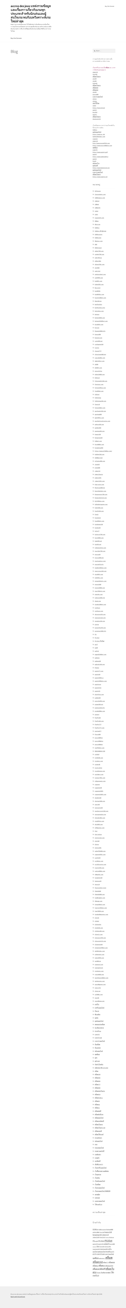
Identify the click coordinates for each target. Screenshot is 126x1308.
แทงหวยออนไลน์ (100, 1201)
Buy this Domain (109, 6)
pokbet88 (98, 698)
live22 (94, 161)
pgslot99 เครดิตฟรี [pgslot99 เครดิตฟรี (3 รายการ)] (103, 1244)
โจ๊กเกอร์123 (98, 1204)
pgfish (97, 651)
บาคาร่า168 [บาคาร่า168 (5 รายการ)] (100, 1254)
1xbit (96, 214)
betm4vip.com (99, 311)
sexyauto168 (99, 808)
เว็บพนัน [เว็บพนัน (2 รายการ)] (98, 1272)
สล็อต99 (97, 1101)
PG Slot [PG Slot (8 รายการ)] (101, 1241)
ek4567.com (98, 368)
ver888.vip (98, 961)
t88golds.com (99, 874)
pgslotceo (98, 684)
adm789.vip (98, 258)
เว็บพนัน (97, 1178)
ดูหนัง (96, 1018)
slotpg (95, 101)
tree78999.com (99, 911)
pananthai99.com (100, 628)
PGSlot (97, 668)
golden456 (98, 428)
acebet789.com (99, 254)
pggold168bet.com (100, 654)
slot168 (95, 74)
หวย (96, 1144)
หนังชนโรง (96, 163)
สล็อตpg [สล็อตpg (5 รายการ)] (95, 1266)
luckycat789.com (100, 534)
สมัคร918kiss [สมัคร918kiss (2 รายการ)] (102, 1258)
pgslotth (97, 691)
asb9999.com (99, 278)
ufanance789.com (100, 938)
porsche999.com (100, 701)
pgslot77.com (99, 671)
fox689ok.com (99, 391)
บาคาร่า (95, 150)
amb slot (97, 271)
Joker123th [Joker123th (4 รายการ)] (96, 1237)
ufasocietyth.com (100, 941)
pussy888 (95, 94)
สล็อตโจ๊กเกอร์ (99, 1134)
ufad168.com (99, 928)
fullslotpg (98, 398)
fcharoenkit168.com (101, 381)
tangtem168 (98, 878)
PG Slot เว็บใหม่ (99, 641)
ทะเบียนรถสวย (99, 1028)
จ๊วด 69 (97, 1011)
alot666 (97, 268)
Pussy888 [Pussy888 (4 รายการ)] (112, 1244)
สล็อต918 (97, 1094)
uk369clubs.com (100, 951)
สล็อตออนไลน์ (99, 1118)
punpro (97, 714)
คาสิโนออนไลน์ (99, 1008)
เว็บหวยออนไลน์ (100, 1188)
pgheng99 (98, 661)
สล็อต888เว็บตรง (100, 1091)
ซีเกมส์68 (97, 1014)
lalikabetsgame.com (101, 504)
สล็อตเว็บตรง (97, 76)
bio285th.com (99, 324)
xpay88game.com (100, 984)
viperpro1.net (99, 964)
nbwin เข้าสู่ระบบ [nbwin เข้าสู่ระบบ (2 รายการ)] (110, 1237)
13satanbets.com (100, 194)
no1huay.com (99, 611)
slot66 (94, 81)
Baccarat (97, 288)
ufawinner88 (98, 944)
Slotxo (97, 844)
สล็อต (96, 1071)
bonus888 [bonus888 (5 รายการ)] (109, 1229)
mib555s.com (99, 578)
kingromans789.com (101, 494)
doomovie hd (97, 119)
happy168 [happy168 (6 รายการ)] (108, 1232)
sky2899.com (99, 824)
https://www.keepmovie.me (101, 168)
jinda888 (97, 468)
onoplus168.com (100, 621)
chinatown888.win (100, 354)
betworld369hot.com (101, 321)
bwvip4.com (98, 338)
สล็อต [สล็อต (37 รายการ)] (109, 1258)
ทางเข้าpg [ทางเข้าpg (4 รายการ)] (109, 1252)
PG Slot (97, 638)
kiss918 (95, 112)
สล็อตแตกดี (98, 1131)
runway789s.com (100, 778)
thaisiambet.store (100, 888)
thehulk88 (98, 891)
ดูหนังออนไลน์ (97, 132)
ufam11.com (99, 934)
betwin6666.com (100, 318)
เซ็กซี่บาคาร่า (99, 1164)
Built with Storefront (18, 1297)
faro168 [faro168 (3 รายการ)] (102, 1232)
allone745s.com (99, 264)
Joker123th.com (100, 481)
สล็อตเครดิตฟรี (99, 1121)
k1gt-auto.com (99, 484)
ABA (96, 244)
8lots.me (97, 224)
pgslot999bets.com (101, 681)
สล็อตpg (97, 1104)
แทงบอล (97, 1198)
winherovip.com (100, 981)
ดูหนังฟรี (95, 166)
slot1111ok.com (100, 838)
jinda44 (95, 83)
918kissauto (98, 234)
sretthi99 (97, 858)
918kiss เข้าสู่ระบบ (100, 231)
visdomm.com (99, 971)
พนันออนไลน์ (99, 1051)
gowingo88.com (100, 431)
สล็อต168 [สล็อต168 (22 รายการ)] (98, 1262)
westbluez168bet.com (101, 978)
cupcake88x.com (100, 358)
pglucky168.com (100, 664)
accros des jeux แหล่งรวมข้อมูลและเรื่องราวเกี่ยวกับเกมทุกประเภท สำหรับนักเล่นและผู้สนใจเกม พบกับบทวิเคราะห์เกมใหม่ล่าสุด (31, 13)
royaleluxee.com (100, 771)
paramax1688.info (100, 631)
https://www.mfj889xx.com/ (103, 451)
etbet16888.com (100, 374)
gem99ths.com (99, 418)
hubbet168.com (99, 454)
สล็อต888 (95, 88)
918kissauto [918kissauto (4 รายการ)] (102, 1229)
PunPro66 (98, 718)
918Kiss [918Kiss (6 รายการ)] (95, 1229)
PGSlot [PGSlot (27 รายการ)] (108, 1240)
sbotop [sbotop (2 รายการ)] (94, 1246)
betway (97, 314)
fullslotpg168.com (100, 401)
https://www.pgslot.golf (100, 152)
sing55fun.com (99, 821)
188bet (97, 204)
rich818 (97, 754)
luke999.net (98, 541)
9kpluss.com (99, 241)
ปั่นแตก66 (98, 1048)
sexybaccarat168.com (101, 811)
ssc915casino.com (100, 864)
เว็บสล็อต (97, 1184)
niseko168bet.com (100, 604)
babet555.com (99, 284)
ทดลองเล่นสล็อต (100, 1024)
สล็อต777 (97, 1084)
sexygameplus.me (100, 814)
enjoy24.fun (98, 371)
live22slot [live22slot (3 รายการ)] (103, 1237)
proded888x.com (100, 711)
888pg (96, 221)
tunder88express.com (101, 914)
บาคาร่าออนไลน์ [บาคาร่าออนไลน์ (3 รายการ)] (109, 1254)
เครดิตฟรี (98, 1161)
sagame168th (99, 791)
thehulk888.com (100, 894)
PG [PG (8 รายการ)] (94, 1241)
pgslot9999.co (99, 678)
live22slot (98, 518)
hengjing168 (98, 438)
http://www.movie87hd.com (101, 143)
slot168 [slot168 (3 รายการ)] (102, 1246)
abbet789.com (99, 251)
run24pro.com (99, 774)
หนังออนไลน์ (98, 1141)
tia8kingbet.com (100, 898)
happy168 (98, 434)
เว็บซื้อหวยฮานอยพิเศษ (102, 1171)
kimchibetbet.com (100, 491)
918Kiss (97, 228)
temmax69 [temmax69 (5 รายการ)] (103, 1249)
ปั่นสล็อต (97, 1044)
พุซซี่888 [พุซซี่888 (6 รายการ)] (96, 1258)
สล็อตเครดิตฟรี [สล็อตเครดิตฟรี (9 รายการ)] (99, 1269)
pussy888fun (99, 738)
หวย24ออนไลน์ (99, 1148)
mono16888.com (100, 588)
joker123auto (99, 474)
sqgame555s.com (100, 854)
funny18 (97, 404)
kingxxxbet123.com (101, 498)
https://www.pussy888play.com (102, 145)
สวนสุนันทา (98, 1138)
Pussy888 (98, 734)
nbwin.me (98, 601)
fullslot (97, 394)
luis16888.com (99, 538)
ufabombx (98, 924)
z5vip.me (97, 991)
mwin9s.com (99, 594)
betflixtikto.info (100, 308)
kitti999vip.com (99, 501)
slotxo (95, 99)
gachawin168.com (100, 411)
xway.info (98, 988)
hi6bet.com (98, 441)
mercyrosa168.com (100, 571)
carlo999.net (98, 341)
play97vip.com (99, 694)
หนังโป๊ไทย (96, 103)
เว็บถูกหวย (98, 1174)
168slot (97, 201)
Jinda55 (97, 464)
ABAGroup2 (98, 248)
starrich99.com (99, 868)
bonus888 (98, 334)
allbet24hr (98, 261)
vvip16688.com (99, 974)
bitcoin (97, 328)
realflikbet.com (99, 748)
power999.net (99, 704)
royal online (98, 768)
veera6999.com (99, 958)
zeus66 (97, 998)
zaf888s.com (99, 994)
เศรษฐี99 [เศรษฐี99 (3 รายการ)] (108, 1272)
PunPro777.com (99, 728)
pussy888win (99, 744)
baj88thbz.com (99, 294)
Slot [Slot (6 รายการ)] (98, 1246)
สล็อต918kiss (99, 1098)
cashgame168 (99, 344)
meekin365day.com (101, 568)
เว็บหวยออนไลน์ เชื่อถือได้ (102, 1191)
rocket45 (97, 764)
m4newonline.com (100, 548)
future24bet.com (100, 408)
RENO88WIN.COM (100, 751)
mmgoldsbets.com (100, 581)
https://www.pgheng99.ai (100, 157)
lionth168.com (99, 511)
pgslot (95, 110)
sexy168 (97, 804)
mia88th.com (99, 574)
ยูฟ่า (96, 1058)
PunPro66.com (99, 721)
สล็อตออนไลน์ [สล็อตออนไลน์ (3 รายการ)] (109, 1266)
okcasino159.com (100, 614)
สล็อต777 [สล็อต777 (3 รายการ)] (105, 1262)
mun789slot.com (100, 591)
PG (95, 634)
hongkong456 (99, 448)
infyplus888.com (100, 461)
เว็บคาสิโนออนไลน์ (100, 1168)
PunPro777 (98, 724)
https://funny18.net (99, 108)
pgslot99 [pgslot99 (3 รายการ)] (95, 1244)
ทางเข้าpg (98, 1031)
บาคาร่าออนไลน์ (98, 97)
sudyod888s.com (100, 871)
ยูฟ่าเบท (97, 1061)
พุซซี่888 (95, 148)
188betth (97, 208)
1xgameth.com (99, 218)
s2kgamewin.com (100, 781)
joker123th (98, 478)
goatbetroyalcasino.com (102, 421)
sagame (95, 139)
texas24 (97, 884)
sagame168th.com (100, 794)
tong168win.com (100, 904)
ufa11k (97, 918)
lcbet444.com (99, 508)
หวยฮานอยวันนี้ (99, 1151)
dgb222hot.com (99, 361)
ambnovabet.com (100, 274)
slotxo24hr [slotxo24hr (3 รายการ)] (108, 1246)
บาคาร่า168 (98, 1038)
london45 (98, 528)
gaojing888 (98, 414)
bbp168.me (98, 301)
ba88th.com (98, 281)
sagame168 (98, 788)
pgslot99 (97, 674)
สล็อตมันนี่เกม (99, 1114)
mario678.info (99, 564)
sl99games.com (99, 828)
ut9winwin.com (99, 954)
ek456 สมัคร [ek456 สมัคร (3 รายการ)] (96, 1232)
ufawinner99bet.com (101, 948)
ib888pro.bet (99, 458)
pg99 (96, 648)
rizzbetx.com (99, 761)
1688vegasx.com (100, 198)
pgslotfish (98, 688)
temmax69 (98, 881)
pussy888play (99, 741)
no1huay (97, 608)
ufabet (97, 921)
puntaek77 (98, 731)
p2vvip (97, 624)
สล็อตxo (97, 1108)
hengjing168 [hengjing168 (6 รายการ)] (97, 1235)
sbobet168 (98, 798)
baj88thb (97, 291)
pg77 (96, 644)
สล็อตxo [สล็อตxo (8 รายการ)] (102, 1266)
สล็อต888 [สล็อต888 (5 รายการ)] (112, 1262)
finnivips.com (99, 384)
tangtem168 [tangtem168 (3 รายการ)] (96, 1249)
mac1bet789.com (100, 551)
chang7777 (98, 351)
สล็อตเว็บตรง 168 (100, 1128)
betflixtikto (98, 304)
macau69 (97, 554)
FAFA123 (97, 378)
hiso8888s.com (99, 444)
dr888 (96, 364)
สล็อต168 (97, 1074)
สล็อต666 (97, 1081)
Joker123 (97, 471)
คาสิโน (97, 1004)
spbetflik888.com (100, 851)
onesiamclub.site (100, 618)
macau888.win (99, 558)
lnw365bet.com (99, 521)
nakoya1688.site (100, 598)
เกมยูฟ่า (97, 1158)
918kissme (98, 238)
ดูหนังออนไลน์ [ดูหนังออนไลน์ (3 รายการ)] (101, 1251)
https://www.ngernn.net (100, 177)
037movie (98, 191)
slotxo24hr (98, 848)
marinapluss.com (100, 561)
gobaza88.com (99, 424)
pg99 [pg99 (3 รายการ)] (96, 1241)
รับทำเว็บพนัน (99, 1064)
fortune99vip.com (100, 388)
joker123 (95, 72)
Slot (96, 831)
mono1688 (98, 584)
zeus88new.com (99, 1001)
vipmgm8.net (99, 968)
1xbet (94, 105)
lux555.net (98, 544)
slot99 (94, 79)
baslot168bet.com (100, 298)
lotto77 (97, 531)
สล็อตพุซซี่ (98, 1111)
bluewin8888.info (100, 331)
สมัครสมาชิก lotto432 (101, 1068)
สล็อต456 (97, 1078)
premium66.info (100, 708)
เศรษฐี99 (97, 1194)
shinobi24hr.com (100, 818)
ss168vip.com (99, 861)
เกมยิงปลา (98, 1154)
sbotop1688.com (100, 801)
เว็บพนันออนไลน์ (100, 1181)
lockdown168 (99, 524)
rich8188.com (99, 758)
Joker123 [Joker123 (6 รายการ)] (105, 1235)
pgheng (97, 658)
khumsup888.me (100, 488)
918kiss (95, 130)
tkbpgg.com (98, 901)
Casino (97, 348)
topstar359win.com (101, 908)
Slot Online (98, 834)
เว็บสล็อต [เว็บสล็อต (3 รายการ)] (103, 1272)
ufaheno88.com (99, 931)
